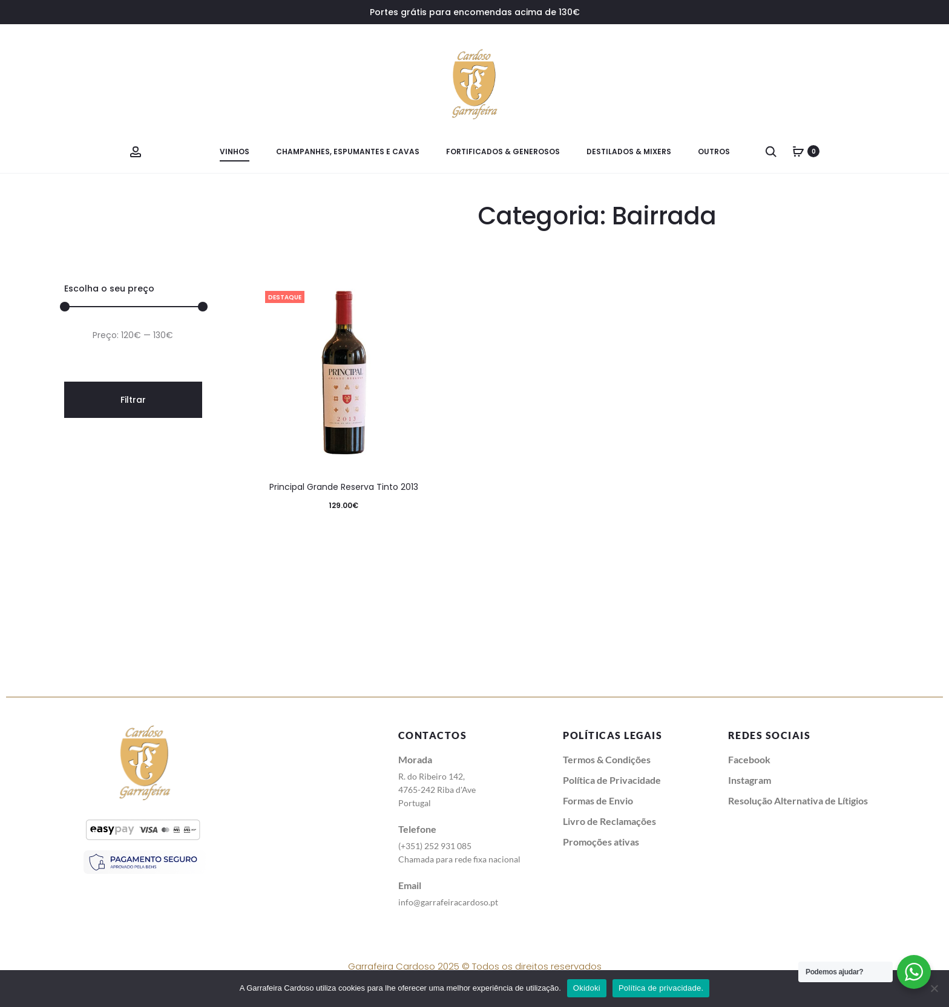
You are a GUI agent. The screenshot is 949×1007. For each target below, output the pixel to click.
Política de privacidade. (661, 987)
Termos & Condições (607, 759)
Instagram (749, 780)
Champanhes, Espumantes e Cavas (347, 151)
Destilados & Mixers (628, 151)
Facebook (749, 759)
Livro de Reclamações (609, 821)
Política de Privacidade (612, 780)
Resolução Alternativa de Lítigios (798, 800)
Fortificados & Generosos (503, 151)
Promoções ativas (601, 841)
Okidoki (586, 987)
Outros (714, 151)
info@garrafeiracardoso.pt (448, 902)
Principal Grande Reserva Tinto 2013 (343, 487)
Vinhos (234, 151)
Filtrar (133, 400)
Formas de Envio (598, 800)
